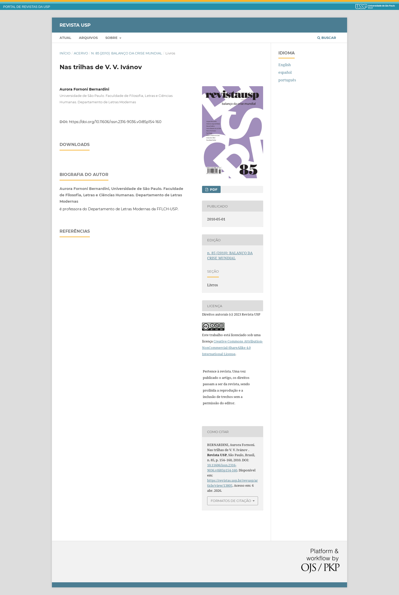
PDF (213, 189)
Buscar (326, 38)
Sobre (112, 38)
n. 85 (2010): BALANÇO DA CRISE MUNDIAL (126, 53)
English (284, 64)
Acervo (81, 53)
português (287, 80)
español (285, 72)
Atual (65, 38)
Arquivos (88, 38)
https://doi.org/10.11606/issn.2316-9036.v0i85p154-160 (115, 122)
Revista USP (75, 25)
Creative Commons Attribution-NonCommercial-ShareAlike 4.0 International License (232, 347)
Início (65, 53)
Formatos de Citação (231, 501)
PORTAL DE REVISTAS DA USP (26, 7)
